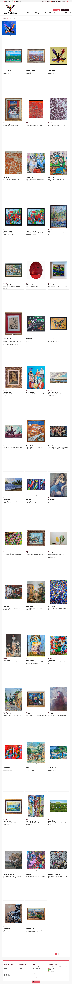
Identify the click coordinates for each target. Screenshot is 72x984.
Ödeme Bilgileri (36, 971)
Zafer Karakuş (7, 821)
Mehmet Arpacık (7, 70)
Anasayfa (23, 13)
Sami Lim (28, 767)
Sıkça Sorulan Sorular (8, 970)
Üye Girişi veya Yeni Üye (60, 1)
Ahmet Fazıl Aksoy (8, 714)
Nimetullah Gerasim (8, 875)
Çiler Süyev (51, 499)
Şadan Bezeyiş (52, 446)
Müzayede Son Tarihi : (7, 35)
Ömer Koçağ (6, 660)
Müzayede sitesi (40, 977)
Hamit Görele (7, 392)
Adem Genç (29, 499)
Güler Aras (29, 553)
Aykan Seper (6, 499)
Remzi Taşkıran (30, 606)
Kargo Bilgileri (35, 970)
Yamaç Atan (51, 660)
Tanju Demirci (52, 70)
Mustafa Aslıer (30, 714)
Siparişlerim (21, 966)
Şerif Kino (6, 446)
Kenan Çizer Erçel (8, 285)
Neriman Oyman (7, 124)
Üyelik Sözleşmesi (36, 968)
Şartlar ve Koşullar (36, 966)
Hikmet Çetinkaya (8, 231)
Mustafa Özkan (52, 285)
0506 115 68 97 (8, 1)
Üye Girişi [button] (57, 10)
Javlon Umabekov (31, 446)
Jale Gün (50, 231)
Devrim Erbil (29, 124)
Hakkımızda (6, 966)
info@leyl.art (17, 1)
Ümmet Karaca (30, 928)
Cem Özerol (6, 606)
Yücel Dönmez (52, 338)
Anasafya (5, 18)
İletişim (53, 1)
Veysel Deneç (7, 553)
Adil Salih (28, 875)
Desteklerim (21, 968)
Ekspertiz (42, 1)
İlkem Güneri (51, 177)
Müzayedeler (47, 1)
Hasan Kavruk (7, 338)
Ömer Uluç (51, 553)
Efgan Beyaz (6, 928)
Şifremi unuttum (21, 970)
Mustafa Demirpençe (54, 875)
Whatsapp (51, 969)
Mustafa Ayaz (29, 177)
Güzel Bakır (51, 606)
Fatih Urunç (29, 338)
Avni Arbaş (51, 714)
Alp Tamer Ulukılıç (31, 821)
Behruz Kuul (29, 285)
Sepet (63, 10)
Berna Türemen (30, 660)
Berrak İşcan (51, 821)
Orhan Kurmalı (30, 392)
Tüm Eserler (30, 13)
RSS (19, 971)
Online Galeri (48, 13)
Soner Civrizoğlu (53, 392)
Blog (62, 13)
